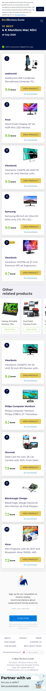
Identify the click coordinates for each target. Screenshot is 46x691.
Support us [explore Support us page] (36, 642)
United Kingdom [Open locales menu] (32, 652)
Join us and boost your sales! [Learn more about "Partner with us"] (15, 686)
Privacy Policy (20, 15)
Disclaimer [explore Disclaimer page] (9, 642)
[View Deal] (10, 316)
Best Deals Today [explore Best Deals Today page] (33, 646)
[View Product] (23, 75)
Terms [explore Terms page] (39, 638)
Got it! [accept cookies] (40, 9)
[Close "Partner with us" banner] (44, 676)
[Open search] (41, 21)
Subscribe (23, 618)
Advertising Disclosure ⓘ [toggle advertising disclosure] (12, 652)
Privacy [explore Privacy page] (23, 638)
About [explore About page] (7, 638)
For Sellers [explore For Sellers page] (10, 646)
